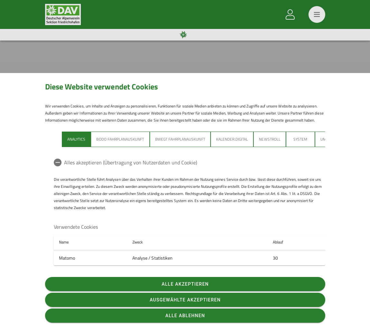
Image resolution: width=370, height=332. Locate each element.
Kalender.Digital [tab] (232, 139)
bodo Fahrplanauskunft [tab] (120, 139)
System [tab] (300, 139)
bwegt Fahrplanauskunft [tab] (180, 139)
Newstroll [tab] (269, 139)
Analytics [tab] (76, 139)
